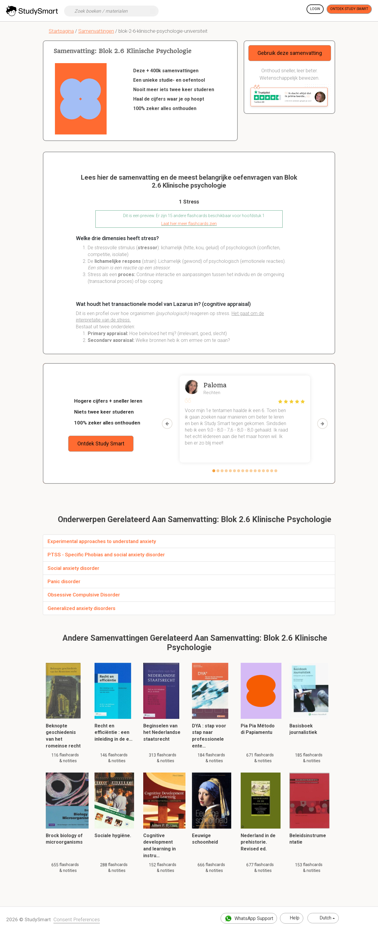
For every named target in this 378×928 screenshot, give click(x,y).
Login (315, 9)
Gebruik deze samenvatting (290, 53)
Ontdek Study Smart (349, 9)
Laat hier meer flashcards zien (189, 223)
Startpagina (61, 31)
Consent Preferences (76, 919)
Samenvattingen (96, 31)
